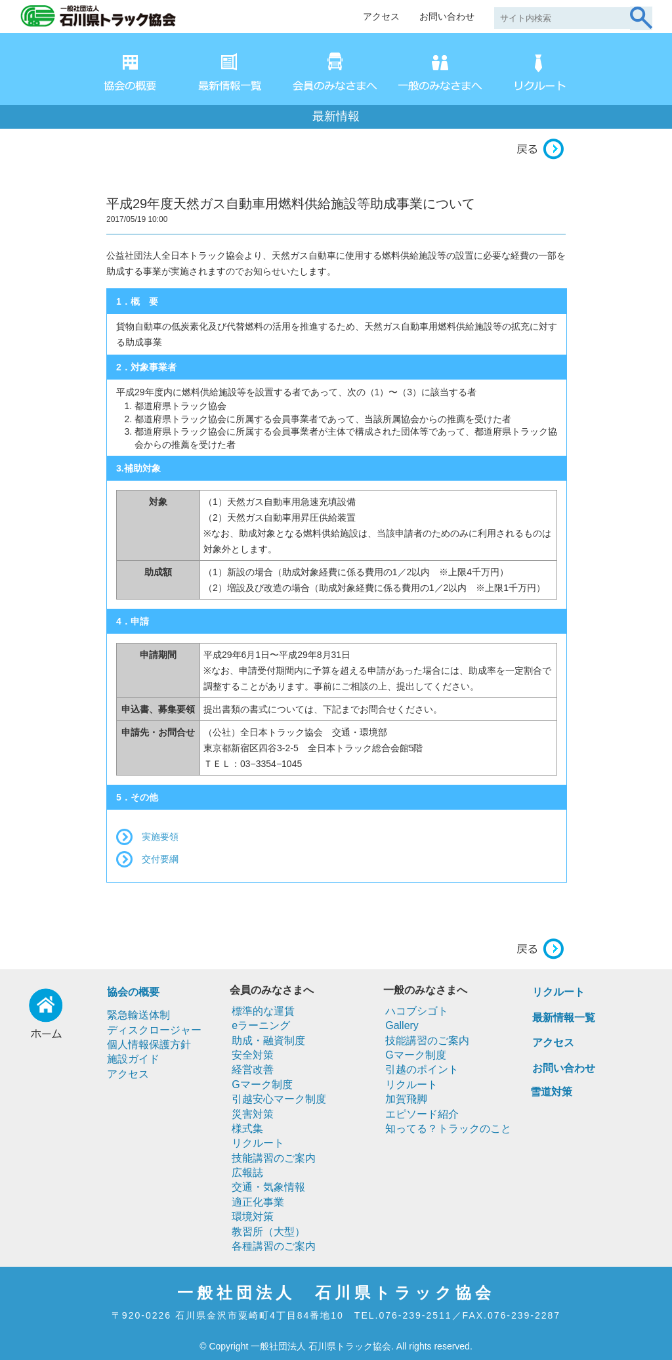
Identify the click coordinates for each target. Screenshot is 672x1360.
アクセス (381, 16)
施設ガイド (133, 1058)
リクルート (258, 1143)
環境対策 (253, 1216)
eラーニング (261, 1025)
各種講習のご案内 (274, 1246)
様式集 (247, 1128)
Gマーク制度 (262, 1084)
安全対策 (253, 1055)
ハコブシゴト (416, 1011)
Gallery (402, 1025)
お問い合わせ (446, 16)
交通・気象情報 (268, 1187)
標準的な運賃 (263, 1011)
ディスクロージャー (154, 1030)
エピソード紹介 (422, 1114)
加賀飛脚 (406, 1099)
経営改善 (253, 1069)
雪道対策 (551, 1091)
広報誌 (247, 1172)
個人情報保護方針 (149, 1044)
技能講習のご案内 (274, 1158)
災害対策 (253, 1114)
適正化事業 (258, 1202)
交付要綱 (160, 859)
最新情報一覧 (563, 1017)
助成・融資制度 (268, 1040)
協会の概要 (133, 992)
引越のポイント (422, 1069)
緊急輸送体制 (138, 1014)
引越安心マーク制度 (279, 1099)
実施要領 (160, 836)
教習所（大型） (268, 1231)
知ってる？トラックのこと (448, 1128)
